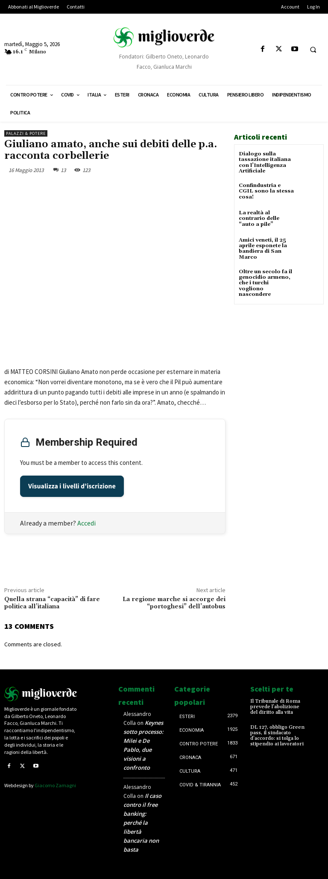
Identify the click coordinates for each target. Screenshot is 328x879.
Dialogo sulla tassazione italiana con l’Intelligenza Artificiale (265, 162)
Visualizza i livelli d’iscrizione (72, 486)
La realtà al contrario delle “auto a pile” (259, 218)
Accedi (86, 523)
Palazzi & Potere (25, 133)
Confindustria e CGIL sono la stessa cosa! (266, 191)
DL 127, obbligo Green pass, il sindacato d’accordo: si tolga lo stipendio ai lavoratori (277, 736)
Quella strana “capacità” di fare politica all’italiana (52, 603)
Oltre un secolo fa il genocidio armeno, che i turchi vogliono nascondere (265, 282)
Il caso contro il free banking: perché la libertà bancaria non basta (142, 822)
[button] (313, 49)
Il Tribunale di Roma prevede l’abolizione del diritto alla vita (275, 706)
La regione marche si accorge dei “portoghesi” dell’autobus (174, 603)
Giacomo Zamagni (55, 785)
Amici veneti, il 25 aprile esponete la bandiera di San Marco (263, 248)
